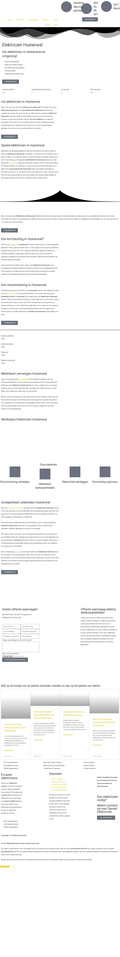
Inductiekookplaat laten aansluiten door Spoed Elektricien (44, 718)
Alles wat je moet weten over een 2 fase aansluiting (15, 730)
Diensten (46, 20)
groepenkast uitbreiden (16, 508)
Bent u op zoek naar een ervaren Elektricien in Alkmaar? (104, 725)
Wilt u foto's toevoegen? (10, 653)
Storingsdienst (33, 20)
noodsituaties (14, 163)
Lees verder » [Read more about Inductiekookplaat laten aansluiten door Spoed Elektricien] (38, 743)
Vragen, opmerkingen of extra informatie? (17, 640)
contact (18, 552)
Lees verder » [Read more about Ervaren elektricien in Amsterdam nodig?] (68, 738)
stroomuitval (12, 293)
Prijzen (55, 20)
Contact (47, 25)
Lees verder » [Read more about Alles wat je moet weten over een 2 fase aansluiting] (9, 754)
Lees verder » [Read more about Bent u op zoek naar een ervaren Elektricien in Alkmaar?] (97, 748)
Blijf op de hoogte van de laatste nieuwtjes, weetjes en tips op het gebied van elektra (56, 687)
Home (10, 20)
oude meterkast (23, 379)
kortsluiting (14, 245)
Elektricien (20, 20)
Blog (56, 25)
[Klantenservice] (5, 871)
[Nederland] (60, 595)
